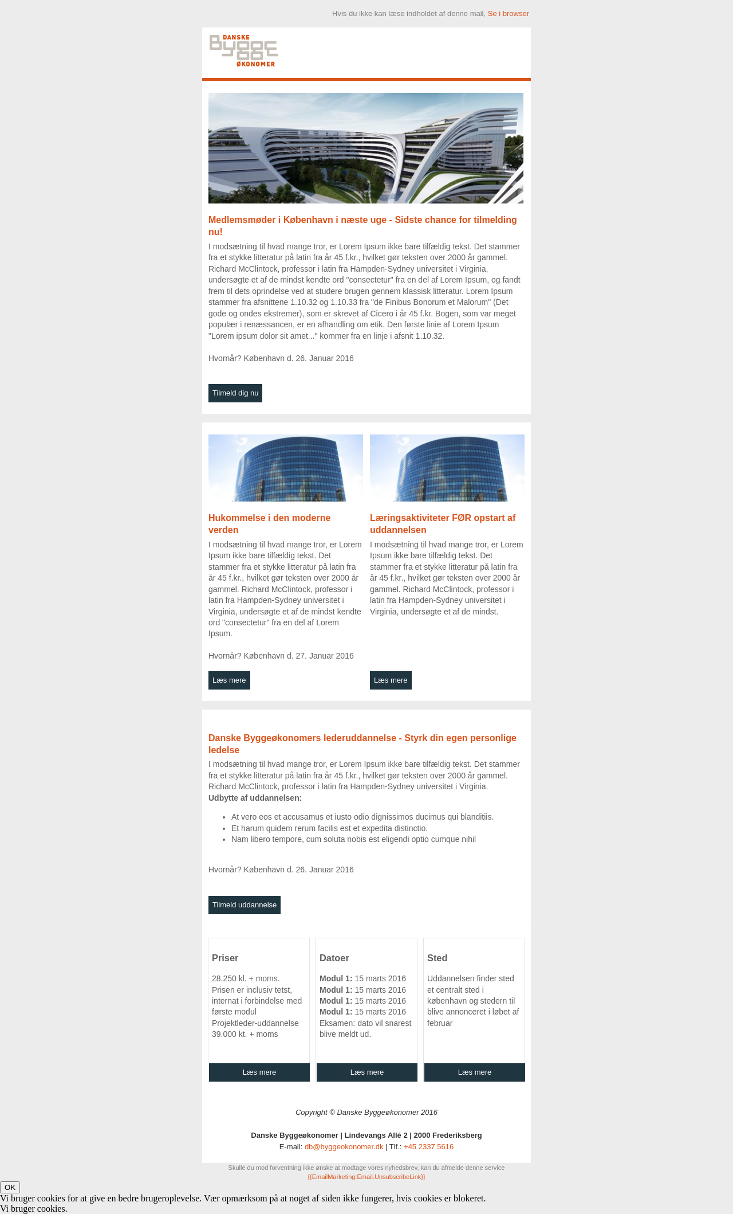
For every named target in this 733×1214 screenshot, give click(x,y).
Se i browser (508, 13)
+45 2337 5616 (429, 1146)
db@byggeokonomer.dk (344, 1146)
